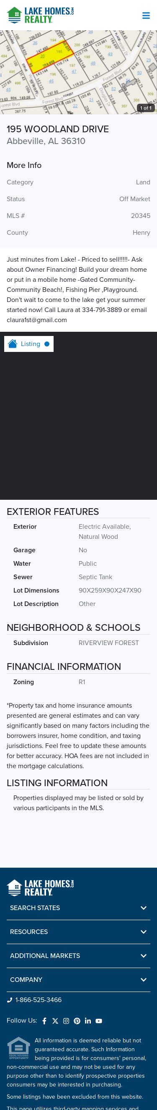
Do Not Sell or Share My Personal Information (57, 1095)
